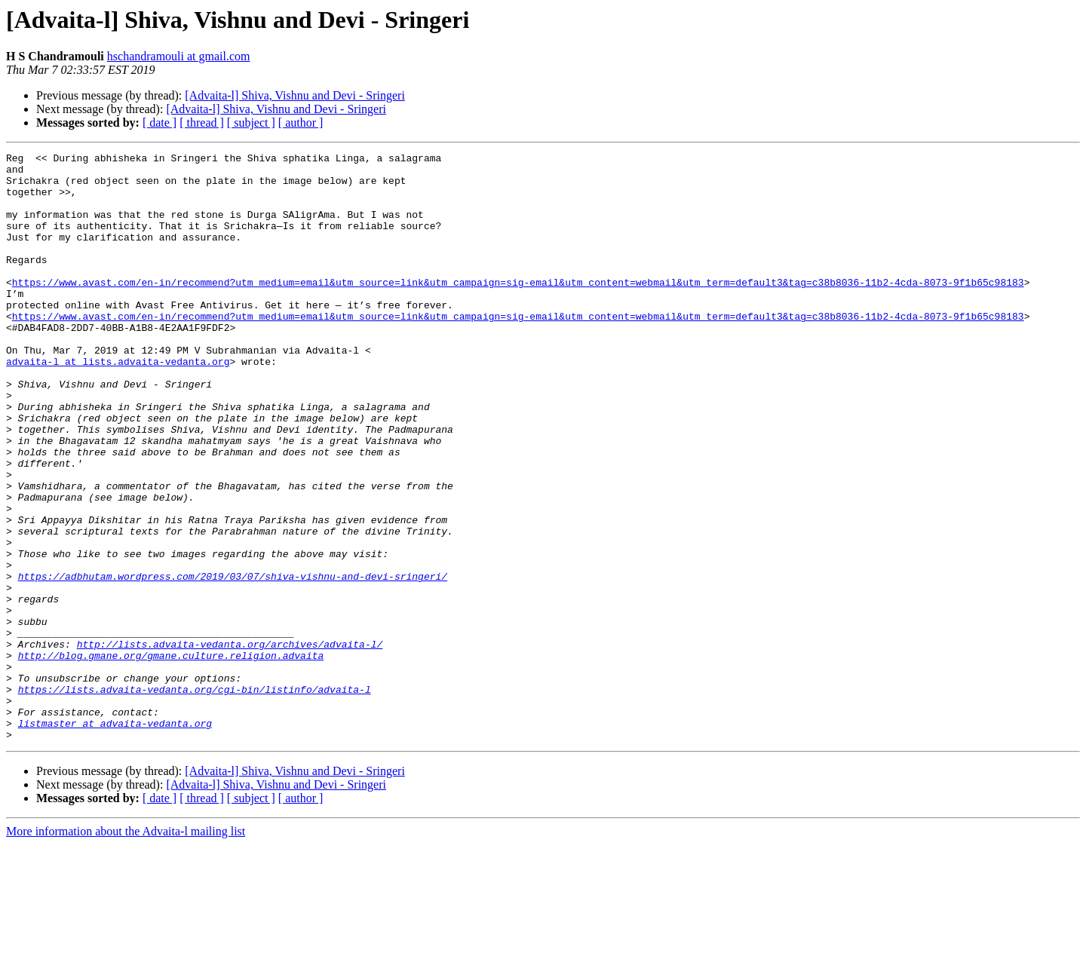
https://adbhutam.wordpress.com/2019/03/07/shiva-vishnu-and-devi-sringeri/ (232, 662)
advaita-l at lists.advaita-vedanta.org (117, 404)
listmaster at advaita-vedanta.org (115, 838)
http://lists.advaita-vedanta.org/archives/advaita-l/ (230, 743)
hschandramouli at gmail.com (178, 56)
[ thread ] (201, 122)
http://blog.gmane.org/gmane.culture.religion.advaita (171, 757)
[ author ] (301, 122)
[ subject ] (251, 122)
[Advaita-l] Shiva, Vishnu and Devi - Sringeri (295, 95)
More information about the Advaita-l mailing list (125, 948)
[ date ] (159, 122)
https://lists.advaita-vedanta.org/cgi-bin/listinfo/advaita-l (194, 797)
